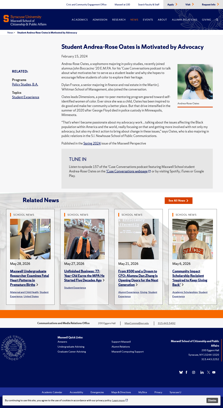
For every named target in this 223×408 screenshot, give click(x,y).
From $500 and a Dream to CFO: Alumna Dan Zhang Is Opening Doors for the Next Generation (138, 278)
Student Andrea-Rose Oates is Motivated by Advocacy (47, 32)
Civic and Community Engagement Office (86, 4)
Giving (206, 19)
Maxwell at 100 (122, 4)
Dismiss (212, 400)
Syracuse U (175, 392)
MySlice (142, 392)
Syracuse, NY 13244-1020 (203, 354)
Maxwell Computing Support (128, 351)
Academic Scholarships (185, 292)
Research (119, 19)
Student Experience (25, 97)
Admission (100, 19)
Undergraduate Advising (71, 346)
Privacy (158, 392)
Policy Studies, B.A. (25, 84)
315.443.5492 (167, 323)
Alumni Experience (128, 292)
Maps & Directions (121, 392)
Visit (188, 4)
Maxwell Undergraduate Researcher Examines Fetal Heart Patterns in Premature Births (29, 278)
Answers (62, 341)
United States (31, 296)
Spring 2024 (92, 143)
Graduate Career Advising (72, 351)
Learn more (118, 400)
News (134, 19)
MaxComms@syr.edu (137, 323)
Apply (170, 4)
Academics (80, 19)
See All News (178, 200)
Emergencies (97, 392)
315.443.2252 (210, 359)
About (162, 19)
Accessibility (76, 392)
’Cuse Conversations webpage (127, 171)
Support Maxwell (121, 341)
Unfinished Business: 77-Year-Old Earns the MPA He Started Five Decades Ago (84, 275)
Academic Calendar (52, 392)
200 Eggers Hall (210, 350)
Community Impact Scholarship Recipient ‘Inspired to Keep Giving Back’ (189, 278)
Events (148, 19)
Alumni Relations (184, 19)
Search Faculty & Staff (148, 4)
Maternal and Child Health (24, 292)
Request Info (209, 4)
